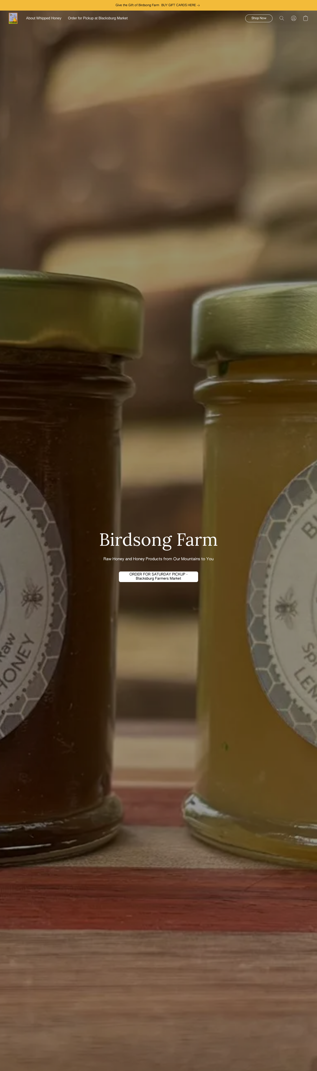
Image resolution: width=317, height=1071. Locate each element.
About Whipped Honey (43, 18)
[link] (181, 5)
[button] (13, 18)
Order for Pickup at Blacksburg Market (98, 18)
